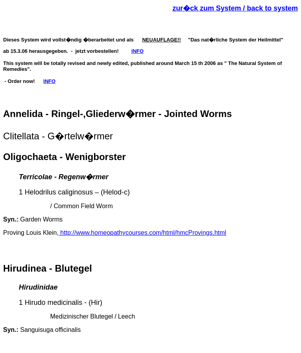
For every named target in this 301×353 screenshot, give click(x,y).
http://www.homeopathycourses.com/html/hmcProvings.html (142, 232)
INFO (137, 51)
